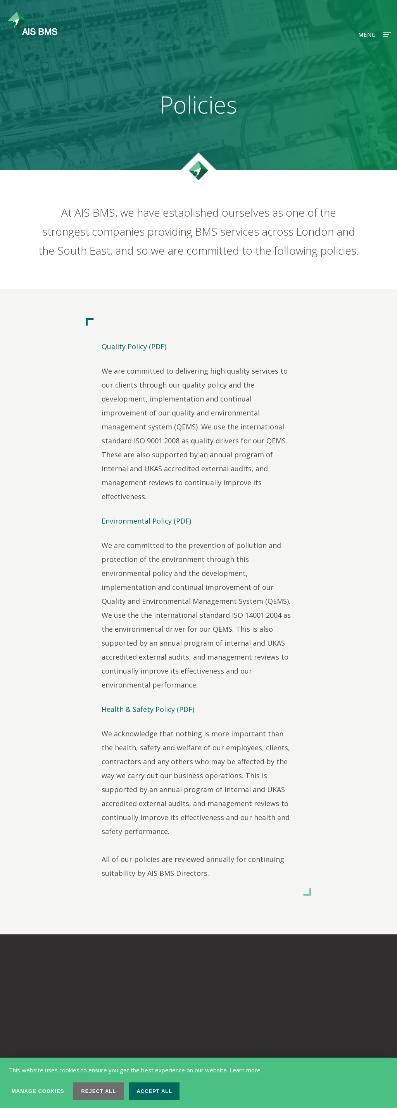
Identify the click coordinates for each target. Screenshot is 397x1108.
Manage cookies (38, 1091)
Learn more (245, 1070)
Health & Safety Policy (138, 709)
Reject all (98, 1091)
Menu (373, 34)
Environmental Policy (137, 521)
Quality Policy (124, 346)
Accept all (154, 1091)
